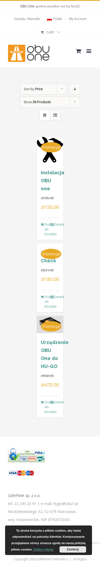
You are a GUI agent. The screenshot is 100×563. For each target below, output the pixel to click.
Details (56, 224)
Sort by (33, 89)
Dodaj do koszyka (47, 229)
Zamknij (73, 549)
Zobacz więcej (43, 549)
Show (37, 102)
